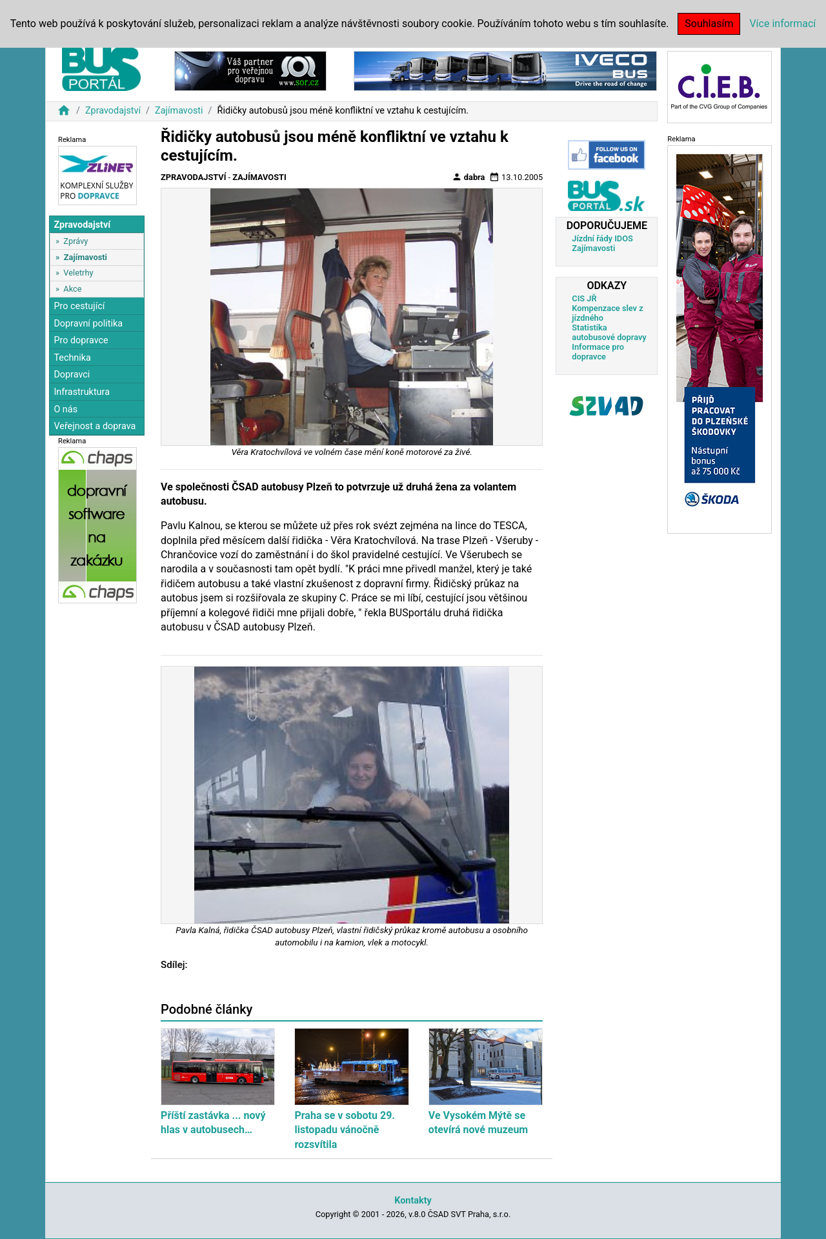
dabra (468, 177)
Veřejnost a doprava (95, 426)
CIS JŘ (584, 298)
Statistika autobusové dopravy (609, 332)
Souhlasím (709, 23)
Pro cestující (79, 306)
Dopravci (72, 374)
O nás (65, 409)
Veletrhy (78, 272)
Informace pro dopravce (598, 351)
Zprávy (75, 241)
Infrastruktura (82, 392)
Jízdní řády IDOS (602, 238)
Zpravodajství (113, 110)
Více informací (782, 23)
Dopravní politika (88, 323)
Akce (72, 289)
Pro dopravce (81, 340)
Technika (72, 357)
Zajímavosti (179, 110)
